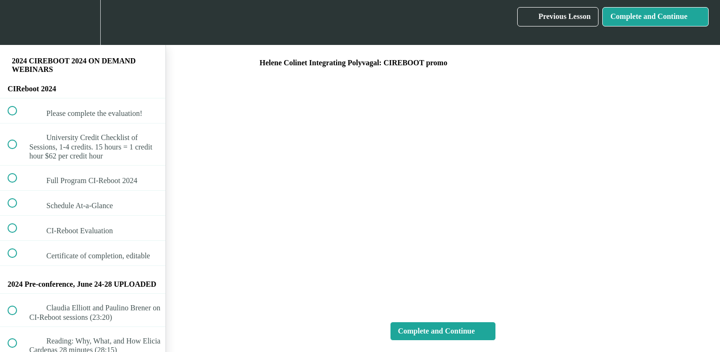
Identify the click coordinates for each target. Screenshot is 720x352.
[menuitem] (82, 22)
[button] (17, 22)
